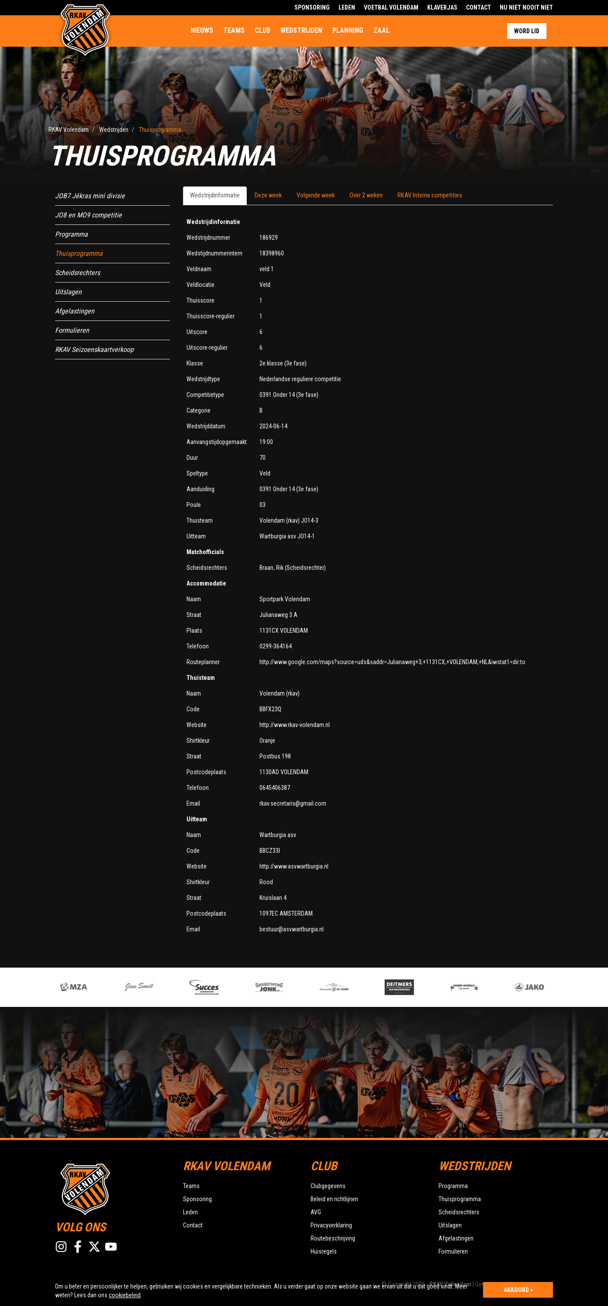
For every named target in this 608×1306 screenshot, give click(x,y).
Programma (71, 234)
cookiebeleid (125, 1295)
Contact (478, 7)
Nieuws (201, 30)
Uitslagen (68, 292)
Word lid (526, 31)
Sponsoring (312, 7)
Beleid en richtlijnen (334, 1199)
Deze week (268, 195)
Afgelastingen (74, 311)
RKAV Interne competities (429, 195)
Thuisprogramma (79, 253)
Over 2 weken (366, 195)
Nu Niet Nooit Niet (526, 7)
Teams (234, 30)
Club (262, 30)
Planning (347, 30)
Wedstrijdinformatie (215, 195)
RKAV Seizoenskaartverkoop (94, 349)
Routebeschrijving (333, 1238)
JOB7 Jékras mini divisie (90, 196)
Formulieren (72, 330)
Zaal (381, 30)
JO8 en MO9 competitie (88, 215)
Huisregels (324, 1251)
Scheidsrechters (77, 273)
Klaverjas (442, 7)
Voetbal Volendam (391, 7)
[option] (219, 987)
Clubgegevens (328, 1185)
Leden (347, 7)
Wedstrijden (301, 30)
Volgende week (316, 195)
